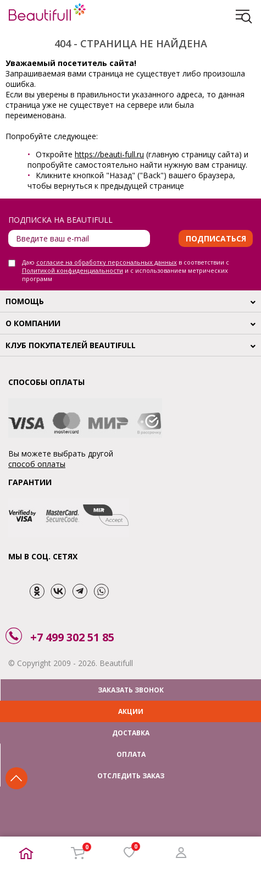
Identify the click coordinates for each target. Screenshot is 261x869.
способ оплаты (36, 464)
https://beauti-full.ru (109, 154)
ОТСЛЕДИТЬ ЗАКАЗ (130, 775)
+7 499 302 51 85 (72, 637)
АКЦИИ (130, 711)
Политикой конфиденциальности (72, 270)
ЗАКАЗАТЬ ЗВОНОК (131, 690)
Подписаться (216, 238)
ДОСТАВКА (130, 733)
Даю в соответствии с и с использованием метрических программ (125, 270)
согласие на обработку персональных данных (106, 262)
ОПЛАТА (131, 754)
